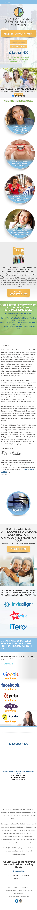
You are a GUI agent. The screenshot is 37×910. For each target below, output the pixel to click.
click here (4, 472)
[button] (18, 83)
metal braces (11, 816)
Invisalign (10, 354)
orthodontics (5, 434)
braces (3, 354)
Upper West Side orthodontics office (23, 387)
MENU (7, 2)
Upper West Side (12, 875)
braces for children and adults (26, 812)
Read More (8, 664)
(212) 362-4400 (18, 52)
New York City (18, 878)
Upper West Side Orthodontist (14, 890)
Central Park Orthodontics (12, 350)
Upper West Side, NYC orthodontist (17, 380)
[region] (18, 83)
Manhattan (26, 875)
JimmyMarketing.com (22, 896)
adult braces (22, 819)
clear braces (19, 816)
